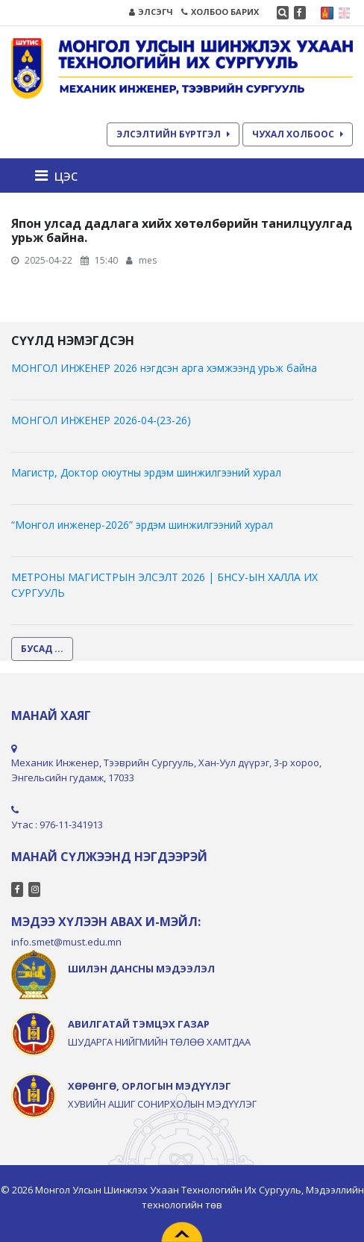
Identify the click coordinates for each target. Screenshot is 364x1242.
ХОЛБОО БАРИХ (220, 11)
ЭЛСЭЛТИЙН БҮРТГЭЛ (173, 134)
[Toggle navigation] (60, 175)
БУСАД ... (42, 648)
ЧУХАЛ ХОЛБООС (297, 134)
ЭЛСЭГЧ (151, 11)
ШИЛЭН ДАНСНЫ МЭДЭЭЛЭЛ (141, 968)
